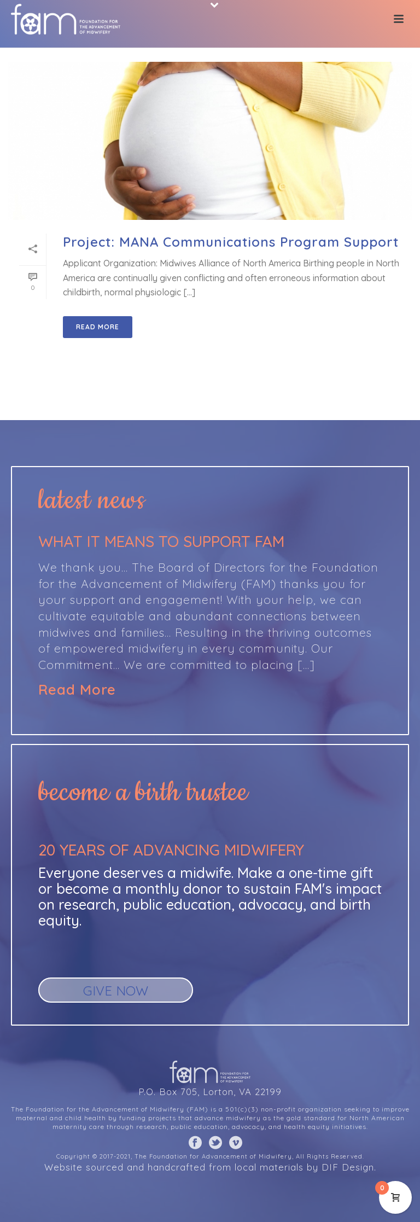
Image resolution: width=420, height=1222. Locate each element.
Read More (77, 690)
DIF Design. (349, 1167)
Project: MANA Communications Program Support (231, 242)
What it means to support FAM (161, 541)
